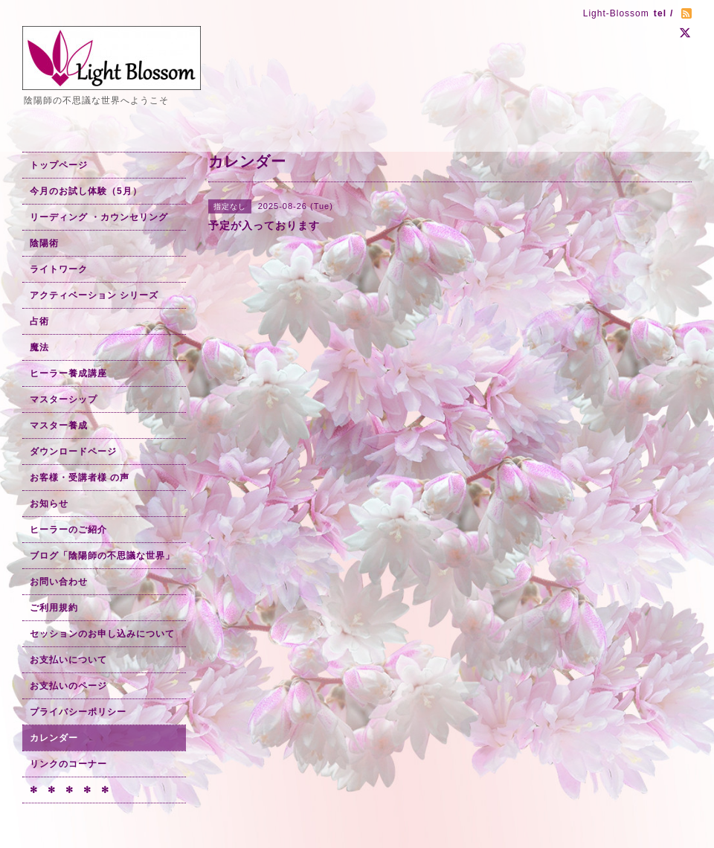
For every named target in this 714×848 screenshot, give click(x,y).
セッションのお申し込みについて (102, 634)
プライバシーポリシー (78, 712)
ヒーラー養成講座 (68, 373)
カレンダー (54, 738)
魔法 (39, 347)
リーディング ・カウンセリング (99, 217)
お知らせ (49, 503)
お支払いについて (68, 660)
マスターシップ (63, 399)
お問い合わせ (59, 581)
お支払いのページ (68, 686)
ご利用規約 (54, 608)
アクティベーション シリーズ (94, 295)
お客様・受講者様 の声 (79, 477)
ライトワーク (59, 269)
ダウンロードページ (73, 451)
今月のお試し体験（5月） (86, 191)
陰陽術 (44, 243)
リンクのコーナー (68, 764)
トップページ (59, 165)
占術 (39, 321)
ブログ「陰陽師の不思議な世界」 (102, 555)
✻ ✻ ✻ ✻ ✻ (69, 790)
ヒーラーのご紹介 (68, 529)
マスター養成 (59, 425)
